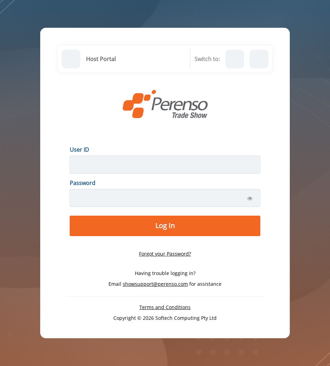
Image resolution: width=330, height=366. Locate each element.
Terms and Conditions (165, 307)
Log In (165, 225)
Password (82, 183)
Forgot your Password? (165, 253)
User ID (79, 149)
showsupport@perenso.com (155, 284)
